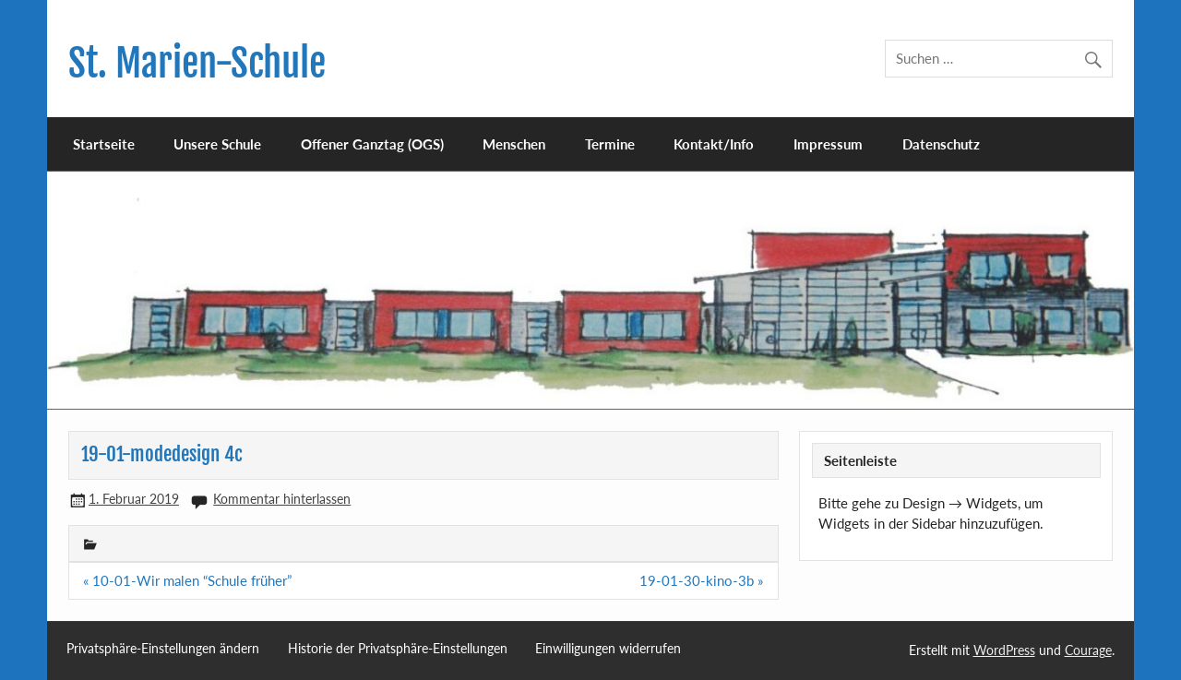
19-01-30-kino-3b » (701, 580)
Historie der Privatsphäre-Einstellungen (397, 648)
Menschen (514, 144)
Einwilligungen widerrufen (608, 648)
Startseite (104, 144)
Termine (610, 144)
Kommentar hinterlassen (282, 499)
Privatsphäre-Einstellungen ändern (162, 648)
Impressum (828, 144)
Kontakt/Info (714, 144)
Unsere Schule (217, 144)
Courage (1088, 650)
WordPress (1004, 650)
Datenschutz (941, 144)
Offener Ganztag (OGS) (372, 144)
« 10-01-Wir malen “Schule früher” (187, 580)
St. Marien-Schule (197, 63)
